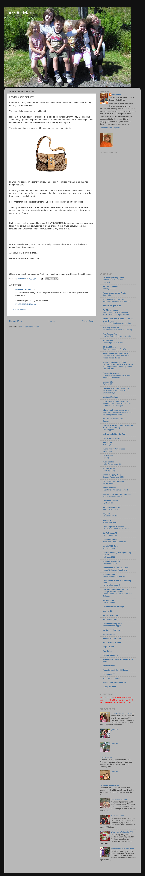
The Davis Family (110, 501)
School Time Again (110, 522)
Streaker (106, 421)
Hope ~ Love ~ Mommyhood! (115, 401)
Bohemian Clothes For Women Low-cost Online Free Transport (117, 404)
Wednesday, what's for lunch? (123, 848)
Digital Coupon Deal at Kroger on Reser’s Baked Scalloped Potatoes (116, 313)
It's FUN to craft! (110, 533)
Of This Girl (108, 455)
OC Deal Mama (109, 347)
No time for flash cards (113, 630)
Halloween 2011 (109, 557)
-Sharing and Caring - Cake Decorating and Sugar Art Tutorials (118, 363)
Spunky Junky (109, 468)
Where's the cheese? (112, 438)
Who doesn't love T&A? (113, 419)
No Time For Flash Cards (113, 299)
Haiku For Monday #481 (112, 464)
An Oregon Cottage (111, 678)
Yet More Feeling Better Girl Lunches (117, 323)
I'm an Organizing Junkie (113, 278)
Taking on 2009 (109, 687)
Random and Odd (110, 286)
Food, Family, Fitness (112, 642)
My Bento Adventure (111, 507)
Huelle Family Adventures (114, 449)
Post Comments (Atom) (30, 327)
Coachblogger (109, 574)
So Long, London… (110, 289)
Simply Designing (110, 619)
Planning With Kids (111, 327)
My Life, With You (110, 615)
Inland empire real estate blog (116, 410)
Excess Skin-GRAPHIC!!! (112, 496)
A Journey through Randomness (117, 494)
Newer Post (15, 321)
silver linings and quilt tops (113, 343)
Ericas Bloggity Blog (112, 475)
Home (52, 321)
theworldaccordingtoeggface (115, 353)
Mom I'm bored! (117, 816)
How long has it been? (111, 585)
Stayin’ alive (107, 295)
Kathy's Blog (108, 600)
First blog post (108, 430)
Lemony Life (108, 611)
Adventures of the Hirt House (115, 670)
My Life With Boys (110, 546)
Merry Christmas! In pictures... (123, 713)
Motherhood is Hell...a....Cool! (116, 568)
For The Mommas (110, 310)
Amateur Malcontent (111, 561)
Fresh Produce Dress (111, 535)
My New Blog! (108, 503)
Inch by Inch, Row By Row (114, 434)
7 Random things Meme (109, 785)
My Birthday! (107, 451)
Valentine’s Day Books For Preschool (117, 302)
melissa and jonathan (112, 638)
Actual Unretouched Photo (114, 293)
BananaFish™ (109, 666)
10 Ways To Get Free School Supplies (117, 336)
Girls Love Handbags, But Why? (115, 349)
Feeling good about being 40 (114, 576)
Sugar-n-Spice (109, 634)
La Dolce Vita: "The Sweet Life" (116, 388)
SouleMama (108, 340)
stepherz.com (108, 647)
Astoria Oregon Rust (112, 306)
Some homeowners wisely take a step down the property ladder (117, 413)
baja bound (107, 442)
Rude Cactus (108, 462)
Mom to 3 (107, 520)
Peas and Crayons (111, 373)
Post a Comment (19, 309)
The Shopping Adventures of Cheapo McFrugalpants (115, 590)
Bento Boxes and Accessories (114, 542)
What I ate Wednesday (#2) (122, 832)
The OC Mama (20, 12)
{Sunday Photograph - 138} (113, 477)
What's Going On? (110, 563)
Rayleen (106, 514)
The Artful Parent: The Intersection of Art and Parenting (118, 426)
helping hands (108, 483)
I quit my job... (108, 457)
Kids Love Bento (110, 540)
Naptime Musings (110, 397)
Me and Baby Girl (109, 548)
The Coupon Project (111, 334)
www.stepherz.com (23, 289)
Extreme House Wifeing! (113, 607)
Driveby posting (106, 757)
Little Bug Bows (118, 697)
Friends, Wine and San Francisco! (116, 529)
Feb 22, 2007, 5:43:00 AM (25, 304)
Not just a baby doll (110, 516)
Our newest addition (119, 799)
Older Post (87, 321)
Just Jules (107, 651)
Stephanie (116, 95)
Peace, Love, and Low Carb (114, 683)
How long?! (107, 444)
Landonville (108, 382)
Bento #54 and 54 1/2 (111, 509)
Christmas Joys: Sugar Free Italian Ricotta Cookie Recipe (116, 356)
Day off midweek (109, 602)
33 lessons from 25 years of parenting (117, 330)
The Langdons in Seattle (113, 527)
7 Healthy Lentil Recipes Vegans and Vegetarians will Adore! (117, 376)
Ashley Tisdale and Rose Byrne (115, 570)
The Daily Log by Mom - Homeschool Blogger (113, 624)
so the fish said (109, 488)
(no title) (114, 730)
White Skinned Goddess (113, 481)
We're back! (107, 384)
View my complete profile (110, 128)
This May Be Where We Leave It (115, 490)
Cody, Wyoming (109, 470)
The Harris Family (110, 655)
